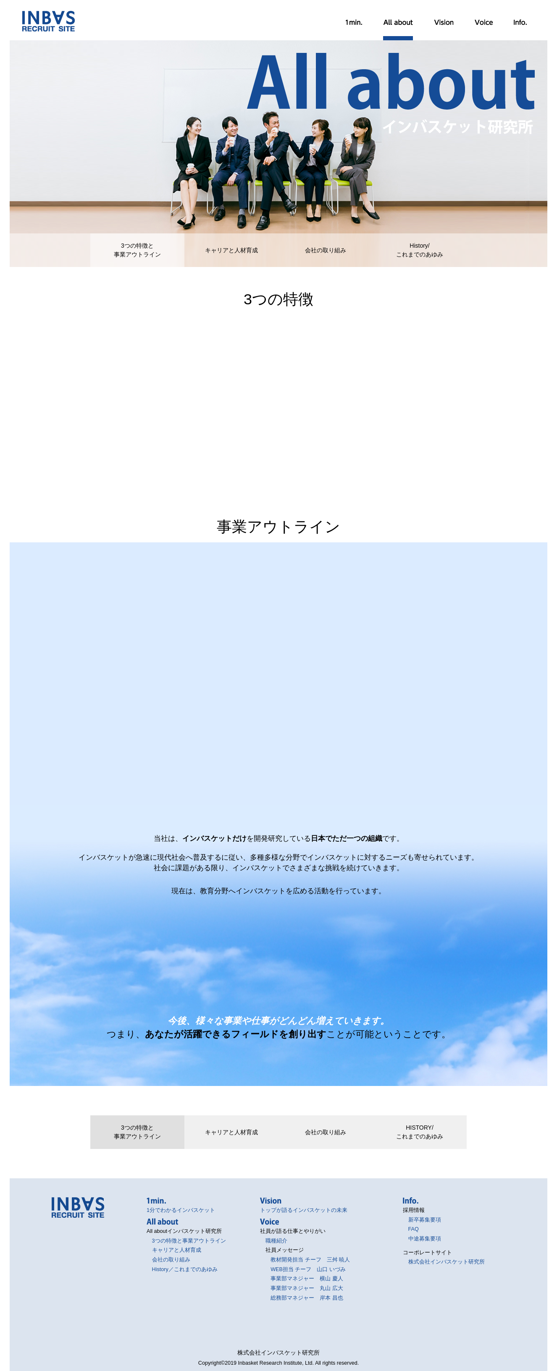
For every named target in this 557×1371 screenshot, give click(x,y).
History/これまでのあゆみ (419, 250)
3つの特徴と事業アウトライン (137, 250)
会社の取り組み (325, 250)
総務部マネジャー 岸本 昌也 (307, 1298)
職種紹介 (276, 1241)
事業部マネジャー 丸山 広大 (307, 1288)
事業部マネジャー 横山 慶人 (307, 1279)
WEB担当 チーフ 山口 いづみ (308, 1269)
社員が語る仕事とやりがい (484, 22)
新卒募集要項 (424, 1220)
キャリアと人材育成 (231, 250)
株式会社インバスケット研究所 (446, 1262)
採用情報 (520, 22)
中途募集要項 (424, 1239)
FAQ (413, 1229)
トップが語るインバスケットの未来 (444, 22)
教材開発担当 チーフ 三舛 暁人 (310, 1260)
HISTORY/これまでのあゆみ (419, 1132)
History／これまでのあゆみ (185, 1269)
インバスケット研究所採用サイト (48, 21)
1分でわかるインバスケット (354, 22)
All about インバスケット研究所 (398, 22)
